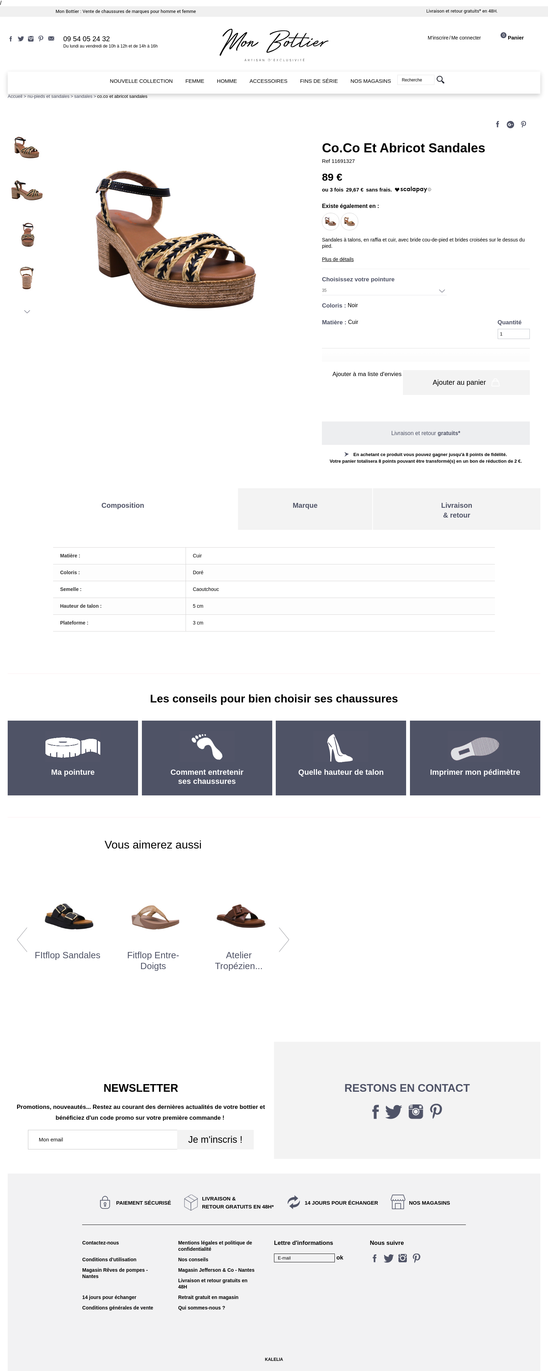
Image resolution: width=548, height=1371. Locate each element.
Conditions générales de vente (117, 1306)
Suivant (27, 312)
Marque (305, 504)
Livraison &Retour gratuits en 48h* (238, 1201)
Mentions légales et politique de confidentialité (215, 1244)
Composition (122, 504)
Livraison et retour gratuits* (453, 11)
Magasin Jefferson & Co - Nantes (216, 1268)
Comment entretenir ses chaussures (207, 775)
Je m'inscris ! (215, 1138)
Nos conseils (193, 1258)
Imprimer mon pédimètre (475, 770)
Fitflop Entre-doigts (153, 959)
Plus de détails (338, 259)
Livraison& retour (456, 509)
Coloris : (335, 305)
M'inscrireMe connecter (454, 38)
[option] (67, 935)
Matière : (335, 322)
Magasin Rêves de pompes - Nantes (115, 1272)
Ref (327, 161)
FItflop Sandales (67, 953)
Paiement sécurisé (143, 1201)
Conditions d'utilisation (109, 1258)
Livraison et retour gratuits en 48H (212, 1282)
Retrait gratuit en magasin (208, 1296)
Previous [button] (22, 938)
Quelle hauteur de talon (341, 770)
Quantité (510, 322)
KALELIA (274, 1358)
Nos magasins (429, 1201)
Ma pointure (73, 770)
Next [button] (284, 938)
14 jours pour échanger (341, 1201)
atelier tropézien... (238, 959)
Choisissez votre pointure (359, 279)
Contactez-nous (100, 1241)
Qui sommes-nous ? (201, 1306)
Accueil (15, 96)
